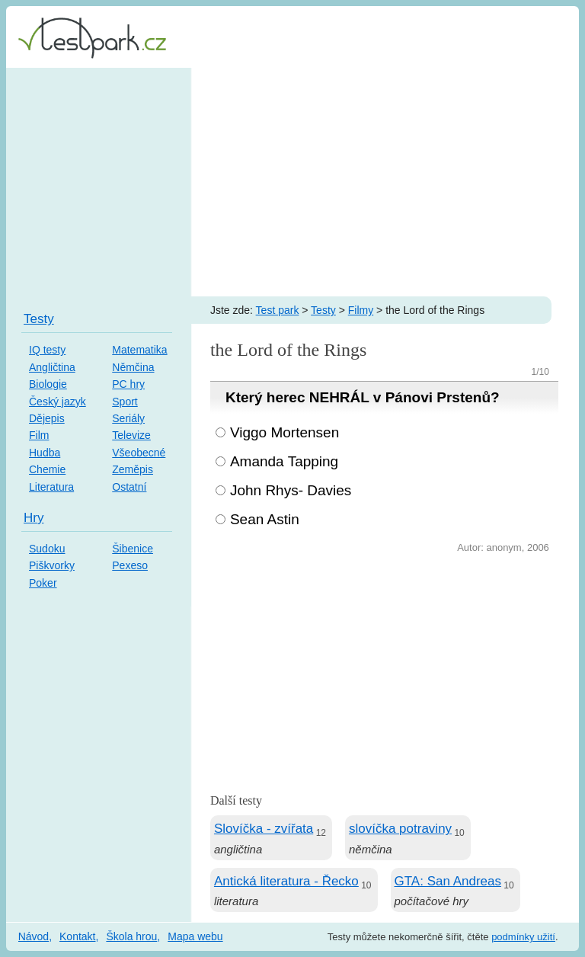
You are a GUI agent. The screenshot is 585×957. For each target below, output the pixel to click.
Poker (43, 583)
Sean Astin (264, 519)
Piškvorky (52, 565)
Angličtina (52, 367)
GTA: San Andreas (448, 881)
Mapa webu (195, 936)
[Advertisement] (292, 182)
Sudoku (47, 549)
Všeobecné (138, 452)
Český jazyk (57, 401)
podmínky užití (523, 937)
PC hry (128, 384)
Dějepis (47, 418)
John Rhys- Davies (290, 490)
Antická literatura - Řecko (286, 881)
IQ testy (47, 350)
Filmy (360, 310)
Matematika (139, 350)
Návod (33, 936)
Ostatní (129, 487)
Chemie (47, 469)
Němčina (133, 367)
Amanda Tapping (284, 461)
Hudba (44, 452)
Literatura (51, 487)
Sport (124, 401)
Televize (131, 435)
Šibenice (132, 549)
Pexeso (130, 565)
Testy (323, 310)
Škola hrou (131, 936)
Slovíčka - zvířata (263, 828)
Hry (33, 518)
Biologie (48, 384)
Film (39, 435)
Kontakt (77, 936)
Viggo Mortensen (284, 432)
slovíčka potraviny (400, 828)
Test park (277, 310)
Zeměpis (132, 469)
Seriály (128, 418)
